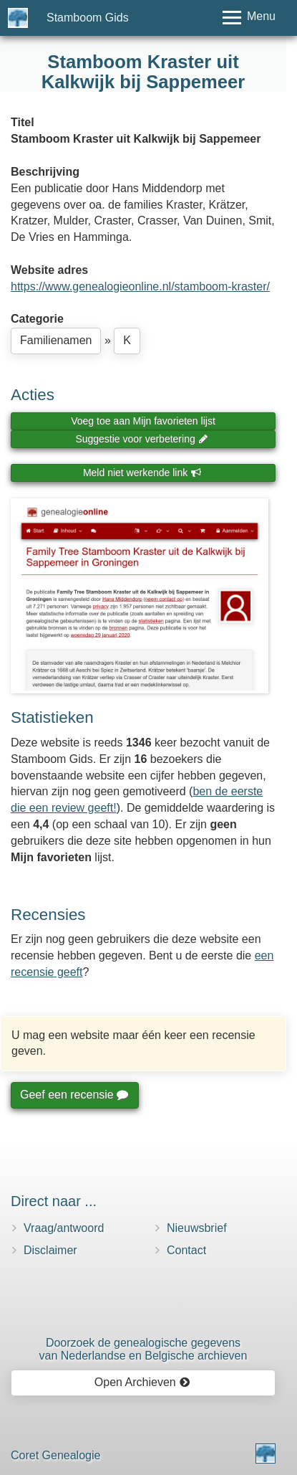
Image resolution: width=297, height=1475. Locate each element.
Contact (186, 1250)
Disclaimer (50, 1250)
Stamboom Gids (88, 17)
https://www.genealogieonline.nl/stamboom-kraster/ (140, 286)
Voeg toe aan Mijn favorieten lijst (143, 421)
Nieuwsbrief (197, 1228)
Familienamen (56, 340)
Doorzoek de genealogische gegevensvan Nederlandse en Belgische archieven (143, 1349)
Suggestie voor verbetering (141, 439)
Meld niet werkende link (142, 472)
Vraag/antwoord (64, 1228)
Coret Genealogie (55, 1455)
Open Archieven (142, 1382)
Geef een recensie (73, 1095)
